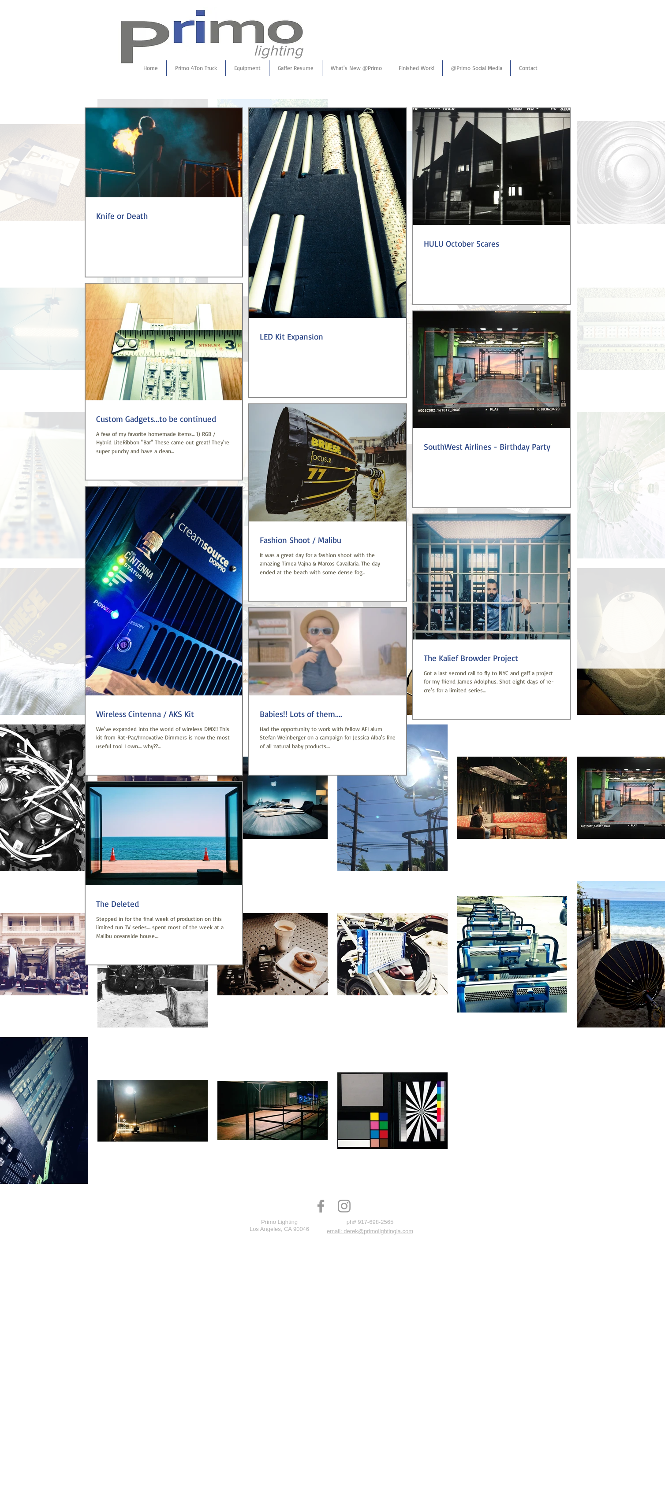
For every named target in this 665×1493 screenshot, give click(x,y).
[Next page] (365, 980)
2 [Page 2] (327, 980)
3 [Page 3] (346, 980)
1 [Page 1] (309, 980)
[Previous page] (291, 980)
